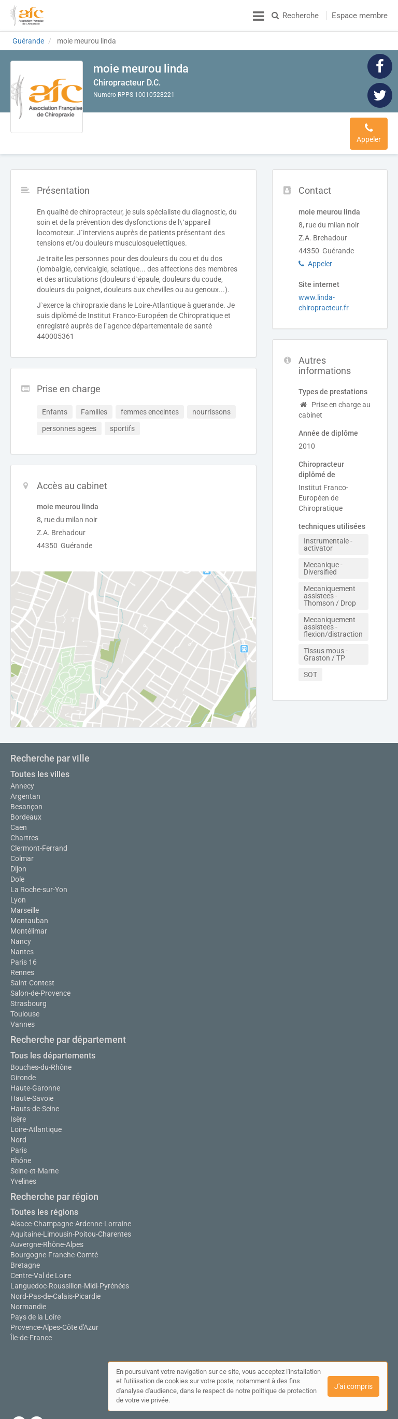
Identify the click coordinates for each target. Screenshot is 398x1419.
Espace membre (360, 15)
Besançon (26, 796)
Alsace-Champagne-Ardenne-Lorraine (70, 1218)
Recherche (295, 15)
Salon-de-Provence (40, 988)
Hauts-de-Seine (34, 1103)
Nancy (20, 936)
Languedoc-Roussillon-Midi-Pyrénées (69, 1281)
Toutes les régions (44, 1207)
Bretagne (25, 1260)
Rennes (22, 967)
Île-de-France (31, 1332)
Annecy (22, 775)
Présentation (120, 128)
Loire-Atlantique (36, 1124)
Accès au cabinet (246, 128)
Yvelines (23, 1176)
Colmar (22, 848)
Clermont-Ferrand (38, 838)
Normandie (28, 1301)
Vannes (22, 1019)
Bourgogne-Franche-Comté (54, 1249)
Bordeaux (25, 806)
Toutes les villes (39, 764)
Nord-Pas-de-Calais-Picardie (55, 1291)
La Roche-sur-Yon (38, 879)
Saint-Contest (32, 977)
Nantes (22, 946)
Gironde (23, 1072)
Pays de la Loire (35, 1312)
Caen (18, 817)
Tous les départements (52, 1050)
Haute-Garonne (35, 1083)
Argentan (25, 786)
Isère (18, 1114)
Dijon (18, 858)
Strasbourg (28, 998)
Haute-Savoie (31, 1093)
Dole (17, 869)
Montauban (29, 915)
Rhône (20, 1155)
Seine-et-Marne (34, 1166)
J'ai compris (353, 1386)
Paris (18, 1145)
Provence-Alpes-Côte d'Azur (54, 1322)
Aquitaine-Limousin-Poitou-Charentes (70, 1229)
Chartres (24, 827)
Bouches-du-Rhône (41, 1062)
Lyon (18, 889)
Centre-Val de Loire (40, 1270)
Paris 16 (23, 957)
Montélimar (28, 926)
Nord (18, 1134)
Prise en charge (179, 128)
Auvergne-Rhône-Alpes (46, 1239)
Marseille (24, 905)
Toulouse (24, 1009)
